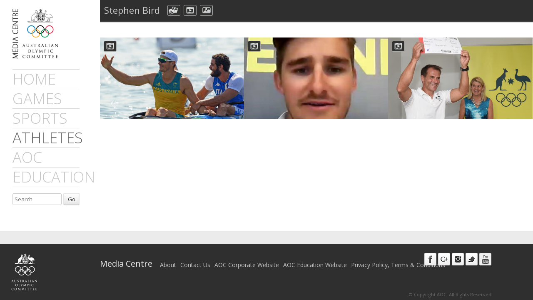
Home (34, 79)
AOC (27, 157)
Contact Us (195, 265)
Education (53, 177)
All (224, 10)
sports (39, 118)
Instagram (458, 259)
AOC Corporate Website (246, 265)
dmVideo (190, 10)
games (37, 98)
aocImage (206, 10)
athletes (47, 138)
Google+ (444, 259)
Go (71, 199)
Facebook (430, 259)
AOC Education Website (315, 265)
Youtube (485, 259)
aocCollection (173, 10)
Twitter (472, 259)
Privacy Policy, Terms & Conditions (398, 265)
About (168, 265)
